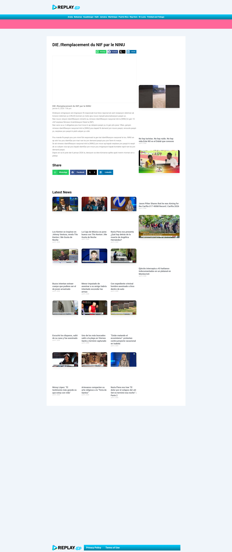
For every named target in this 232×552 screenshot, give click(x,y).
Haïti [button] (97, 17)
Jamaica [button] (103, 17)
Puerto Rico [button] (124, 17)
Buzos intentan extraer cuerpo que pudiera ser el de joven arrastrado (64, 286)
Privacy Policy (93, 547)
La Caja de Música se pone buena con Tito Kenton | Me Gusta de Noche (94, 235)
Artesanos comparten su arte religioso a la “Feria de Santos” (94, 390)
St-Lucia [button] (142, 17)
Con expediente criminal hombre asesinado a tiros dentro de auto (122, 286)
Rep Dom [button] (133, 17)
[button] (101, 51)
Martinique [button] (112, 17)
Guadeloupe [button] (88, 17)
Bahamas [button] (78, 17)
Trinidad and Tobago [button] (155, 17)
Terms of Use (112, 547)
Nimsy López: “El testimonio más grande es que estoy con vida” (64, 390)
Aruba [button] (70, 17)
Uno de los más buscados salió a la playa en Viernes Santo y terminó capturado (94, 338)
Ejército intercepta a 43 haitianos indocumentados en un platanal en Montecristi (155, 280)
